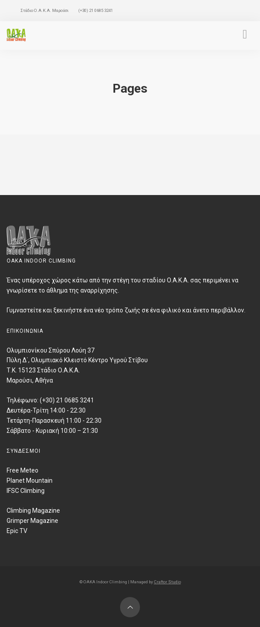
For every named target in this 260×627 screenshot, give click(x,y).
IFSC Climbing (26, 490)
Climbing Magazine (33, 510)
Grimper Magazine (32, 520)
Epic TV (17, 530)
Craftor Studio (167, 581)
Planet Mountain (30, 480)
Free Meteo (22, 470)
